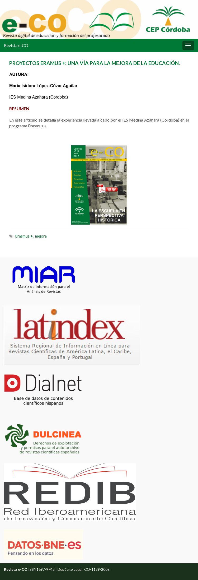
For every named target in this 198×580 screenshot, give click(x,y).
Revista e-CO (16, 45)
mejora (41, 236)
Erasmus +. (24, 236)
